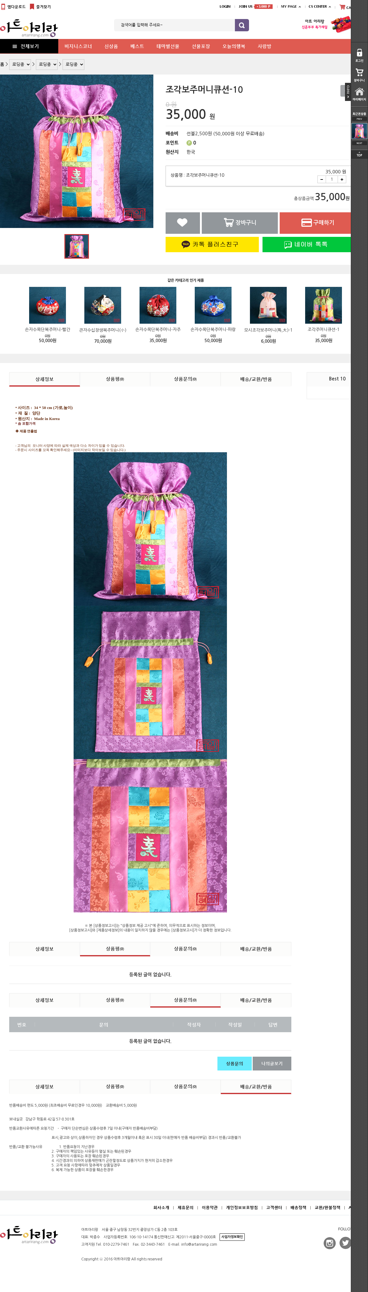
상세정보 (44, 379)
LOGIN (225, 7)
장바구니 (239, 222)
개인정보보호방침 (242, 1207)
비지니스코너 (78, 46)
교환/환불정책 (327, 1207)
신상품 (111, 46)
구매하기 (317, 222)
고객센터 (274, 1207)
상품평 (115, 379)
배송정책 (298, 1207)
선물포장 (201, 46)
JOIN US (256, 6)
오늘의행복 (233, 46)
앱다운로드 (13, 6)
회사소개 (161, 1207)
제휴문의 (186, 1207)
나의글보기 (272, 1063)
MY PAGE (289, 7)
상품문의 (185, 379)
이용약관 (210, 1207)
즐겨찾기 (40, 6)
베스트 (137, 46)
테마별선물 (167, 46)
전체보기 (25, 46)
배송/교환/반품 (256, 379)
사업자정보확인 (232, 1237)
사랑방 (264, 46)
